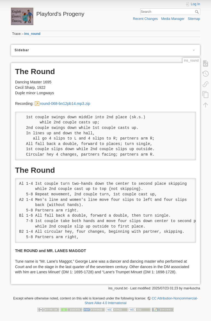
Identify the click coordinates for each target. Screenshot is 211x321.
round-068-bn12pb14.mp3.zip (65, 103)
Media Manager (172, 19)
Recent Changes (145, 19)
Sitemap (194, 19)
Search (197, 12)
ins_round (32, 34)
